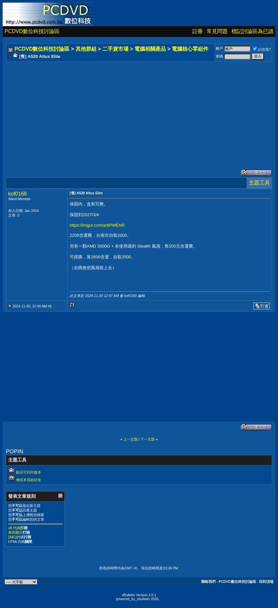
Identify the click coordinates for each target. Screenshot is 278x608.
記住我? (262, 49)
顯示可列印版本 (28, 472)
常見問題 (217, 31)
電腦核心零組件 (190, 49)
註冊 (197, 31)
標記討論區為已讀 (252, 31)
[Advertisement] (139, 109)
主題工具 (259, 182)
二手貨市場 (115, 49)
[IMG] (12, 537)
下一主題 (147, 439)
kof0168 (17, 194)
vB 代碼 (14, 528)
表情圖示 (15, 532)
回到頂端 (266, 581)
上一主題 (130, 439)
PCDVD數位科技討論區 (32, 31)
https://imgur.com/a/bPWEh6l (97, 225)
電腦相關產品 (150, 49)
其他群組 (86, 49)
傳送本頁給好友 (28, 480)
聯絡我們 (208, 581)
